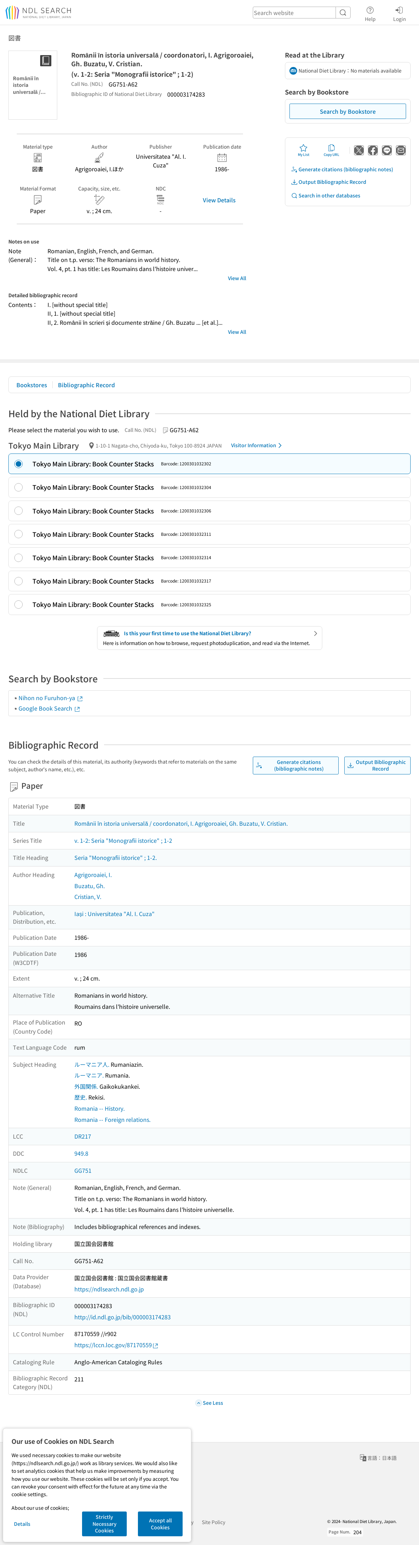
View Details (219, 200)
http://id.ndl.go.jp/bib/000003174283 (122, 1317)
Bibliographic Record (86, 385)
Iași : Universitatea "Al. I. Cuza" (114, 913)
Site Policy (213, 1521)
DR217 (82, 1136)
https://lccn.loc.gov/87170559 (116, 1345)
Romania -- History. (99, 1108)
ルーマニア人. (91, 1064)
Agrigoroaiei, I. (93, 874)
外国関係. (86, 1086)
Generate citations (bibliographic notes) (342, 169)
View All (237, 278)
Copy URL (331, 150)
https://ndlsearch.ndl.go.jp (109, 1289)
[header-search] (302, 12)
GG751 (82, 1170)
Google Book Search (50, 708)
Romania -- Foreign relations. (112, 1119)
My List (303, 150)
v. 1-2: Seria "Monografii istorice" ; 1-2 (123, 840)
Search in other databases (325, 195)
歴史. (80, 1097)
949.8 (81, 1153)
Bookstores (31, 385)
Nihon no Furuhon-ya (51, 697)
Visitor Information (257, 445)
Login (399, 13)
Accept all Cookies (160, 1524)
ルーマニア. (89, 1075)
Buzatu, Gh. (89, 886)
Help (370, 13)
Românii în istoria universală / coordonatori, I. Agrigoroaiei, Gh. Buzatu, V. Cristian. (181, 823)
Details (22, 1523)
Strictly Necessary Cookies (105, 1523)
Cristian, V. (87, 896)
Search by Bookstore (348, 111)
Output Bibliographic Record (328, 182)
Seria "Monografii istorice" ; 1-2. (115, 857)
